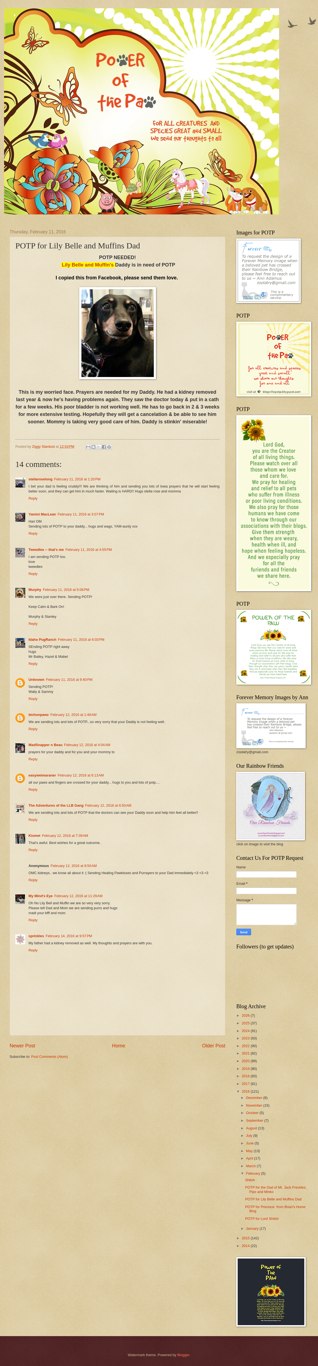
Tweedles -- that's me (46, 550)
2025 (246, 1023)
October (252, 1113)
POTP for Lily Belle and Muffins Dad (273, 1199)
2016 (246, 1091)
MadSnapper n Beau (46, 745)
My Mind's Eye (41, 896)
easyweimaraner (42, 775)
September (255, 1120)
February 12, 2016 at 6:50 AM (108, 805)
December (254, 1098)
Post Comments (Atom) (49, 1057)
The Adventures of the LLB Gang (56, 805)
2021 (246, 1053)
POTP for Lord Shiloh (262, 1219)
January (252, 1228)
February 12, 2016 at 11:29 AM (78, 896)
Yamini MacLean (42, 514)
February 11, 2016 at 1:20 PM (77, 479)
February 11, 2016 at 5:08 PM (66, 590)
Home (118, 1045)
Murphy (35, 590)
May (250, 1151)
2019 (246, 1069)
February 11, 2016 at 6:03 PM (81, 639)
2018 (246, 1076)
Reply (33, 498)
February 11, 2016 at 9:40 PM (69, 680)
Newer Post (22, 1045)
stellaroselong (40, 479)
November (254, 1105)
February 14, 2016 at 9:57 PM (69, 936)
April (250, 1158)
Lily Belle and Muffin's (88, 265)
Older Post (213, 1045)
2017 (246, 1084)
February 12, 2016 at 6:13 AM (81, 775)
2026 (246, 1015)
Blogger (183, 1355)
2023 (246, 1038)
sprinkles (36, 936)
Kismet (34, 836)
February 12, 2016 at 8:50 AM (73, 866)
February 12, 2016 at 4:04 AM (87, 745)
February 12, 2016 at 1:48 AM (73, 715)
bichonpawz (39, 715)
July (249, 1135)
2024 (246, 1031)
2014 (246, 1246)
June (250, 1143)
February (253, 1173)
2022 (246, 1046)
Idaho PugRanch (42, 639)
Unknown (36, 680)
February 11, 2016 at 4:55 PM (89, 550)
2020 (246, 1061)
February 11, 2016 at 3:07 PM (81, 514)
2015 (246, 1238)
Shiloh (250, 1180)
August (252, 1128)
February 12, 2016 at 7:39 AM (65, 836)
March (251, 1166)
